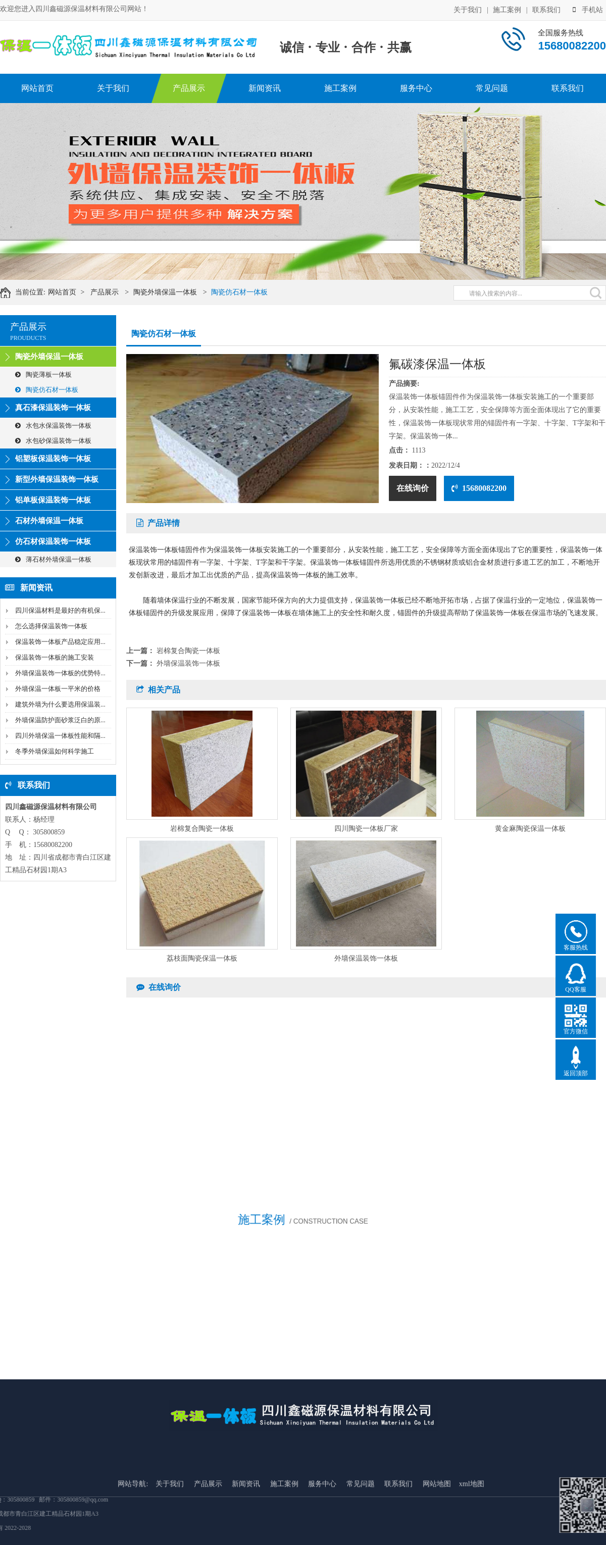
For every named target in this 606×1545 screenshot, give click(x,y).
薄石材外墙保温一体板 (53, 559)
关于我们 (467, 9)
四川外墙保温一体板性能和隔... (60, 735)
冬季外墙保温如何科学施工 (54, 751)
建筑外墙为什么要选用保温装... (60, 704)
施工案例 (507, 9)
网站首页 (37, 88)
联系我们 (546, 9)
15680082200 (479, 488)
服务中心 (416, 88)
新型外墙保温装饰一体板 (56, 479)
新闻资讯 (264, 88)
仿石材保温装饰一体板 (53, 541)
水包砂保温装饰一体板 (53, 440)
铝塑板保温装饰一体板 (53, 459)
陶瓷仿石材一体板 (248, 292)
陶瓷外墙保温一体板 (174, 292)
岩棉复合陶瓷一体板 (188, 651)
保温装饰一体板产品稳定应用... (60, 641)
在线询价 (412, 488)
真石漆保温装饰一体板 (53, 408)
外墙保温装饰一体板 (188, 663)
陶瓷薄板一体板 (43, 374)
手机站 (588, 9)
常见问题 (492, 88)
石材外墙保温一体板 (49, 521)
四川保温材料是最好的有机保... (60, 610)
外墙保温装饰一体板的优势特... (60, 673)
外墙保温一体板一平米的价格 (57, 688)
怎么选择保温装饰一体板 (51, 626)
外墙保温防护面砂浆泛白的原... (60, 720)
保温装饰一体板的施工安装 (54, 657)
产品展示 (189, 88)
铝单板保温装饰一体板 (53, 500)
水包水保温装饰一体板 (53, 425)
